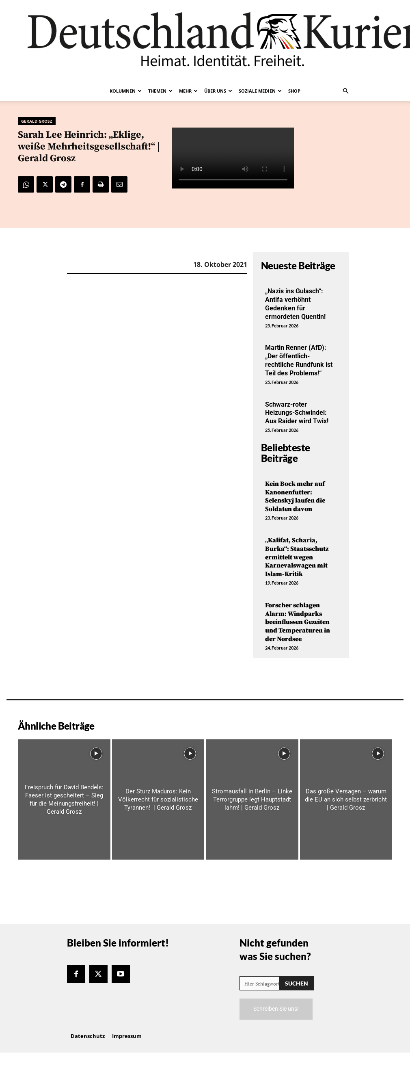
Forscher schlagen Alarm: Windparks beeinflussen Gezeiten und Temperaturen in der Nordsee (297, 622)
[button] (345, 91)
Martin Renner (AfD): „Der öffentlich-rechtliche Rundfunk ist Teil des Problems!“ (298, 360)
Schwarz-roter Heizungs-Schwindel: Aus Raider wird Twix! (296, 413)
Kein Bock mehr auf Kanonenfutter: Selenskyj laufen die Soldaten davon (295, 496)
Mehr (188, 91)
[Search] (296, 983)
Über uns (218, 91)
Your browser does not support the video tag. (233, 158)
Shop (294, 91)
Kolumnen (126, 91)
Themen (160, 91)
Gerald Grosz (37, 121)
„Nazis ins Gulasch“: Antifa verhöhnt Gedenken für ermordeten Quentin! (295, 303)
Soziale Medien (260, 91)
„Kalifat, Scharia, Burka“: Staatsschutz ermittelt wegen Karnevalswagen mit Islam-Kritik (296, 557)
